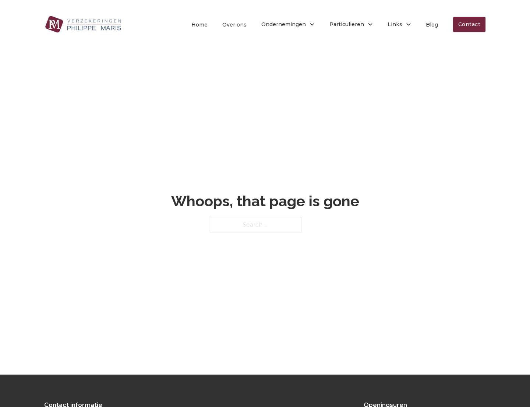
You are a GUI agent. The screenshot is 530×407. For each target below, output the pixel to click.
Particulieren (346, 24)
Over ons (234, 24)
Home (199, 24)
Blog (432, 24)
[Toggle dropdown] (312, 24)
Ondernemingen (283, 24)
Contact (469, 24)
